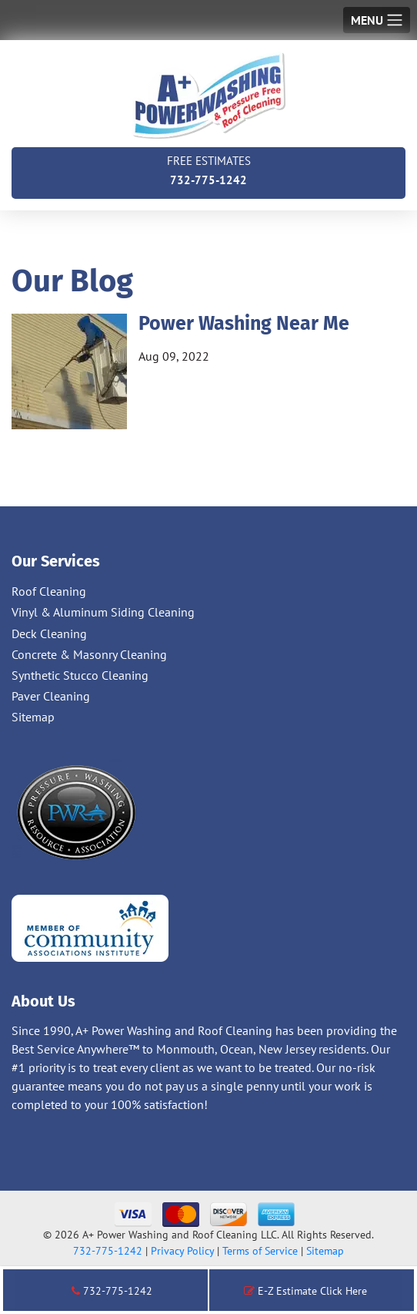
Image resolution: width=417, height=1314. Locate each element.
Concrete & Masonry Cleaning (89, 654)
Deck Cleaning (49, 633)
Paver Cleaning (51, 696)
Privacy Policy (182, 1251)
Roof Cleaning (49, 591)
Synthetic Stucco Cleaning (80, 675)
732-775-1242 (208, 169)
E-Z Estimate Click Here (305, 1291)
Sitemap (33, 716)
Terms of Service (260, 1251)
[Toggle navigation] (376, 20)
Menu (367, 20)
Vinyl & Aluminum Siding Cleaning (103, 612)
